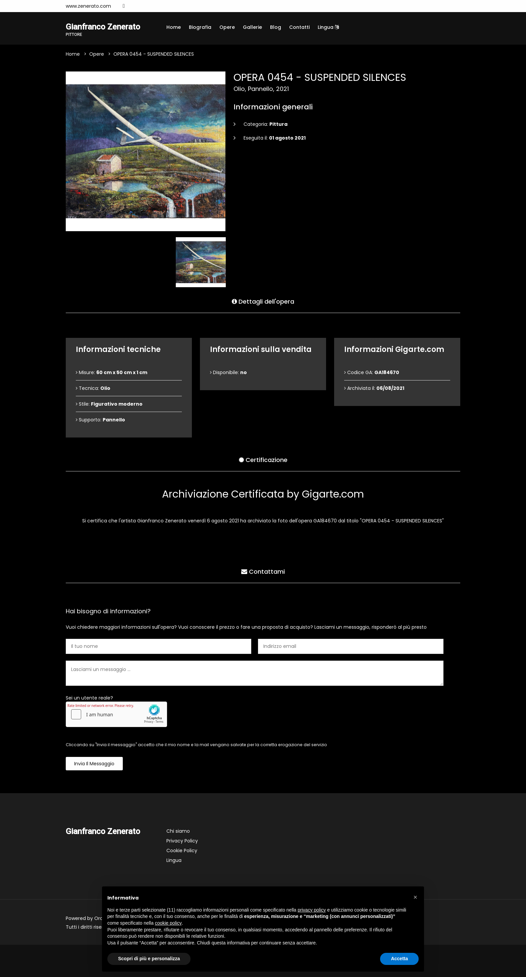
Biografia (200, 27)
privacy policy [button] (312, 910)
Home (173, 27)
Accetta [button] (399, 958)
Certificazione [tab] (263, 460)
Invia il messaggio (94, 763)
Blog (275, 27)
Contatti (299, 27)
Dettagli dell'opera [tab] (263, 301)
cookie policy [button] (168, 923)
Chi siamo (178, 831)
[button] (415, 897)
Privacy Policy (182, 840)
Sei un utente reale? (89, 698)
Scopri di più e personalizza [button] (149, 958)
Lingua (328, 27)
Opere (227, 27)
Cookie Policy (181, 850)
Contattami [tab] (263, 571)
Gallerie (252, 27)
